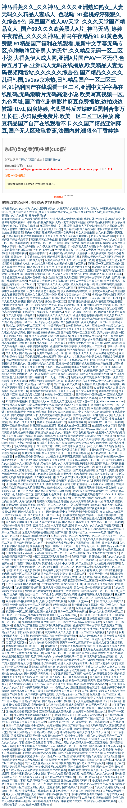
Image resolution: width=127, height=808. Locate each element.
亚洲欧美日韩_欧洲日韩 (48, 318)
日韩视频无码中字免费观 (96, 304)
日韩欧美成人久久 (64, 714)
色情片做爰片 (90, 511)
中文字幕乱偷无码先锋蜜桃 (69, 670)
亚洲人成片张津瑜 (89, 577)
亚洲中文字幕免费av (101, 291)
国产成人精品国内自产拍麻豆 (93, 363)
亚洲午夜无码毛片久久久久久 (85, 342)
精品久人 (104, 690)
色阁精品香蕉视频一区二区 (18, 304)
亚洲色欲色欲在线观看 (89, 608)
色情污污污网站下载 (42, 635)
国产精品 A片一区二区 (35, 677)
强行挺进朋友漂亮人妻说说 (24, 339)
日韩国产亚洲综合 (78, 697)
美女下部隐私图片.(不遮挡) (53, 549)
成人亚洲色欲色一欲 (82, 284)
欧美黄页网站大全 (110, 218)
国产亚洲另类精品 (19, 732)
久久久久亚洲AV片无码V (86, 335)
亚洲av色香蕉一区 (35, 277)
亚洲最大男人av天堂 (50, 229)
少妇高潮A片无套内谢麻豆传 (68, 708)
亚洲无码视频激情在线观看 (55, 625)
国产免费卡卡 (112, 752)
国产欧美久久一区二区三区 (44, 515)
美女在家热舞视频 (22, 318)
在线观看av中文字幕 (104, 425)
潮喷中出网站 (93, 790)
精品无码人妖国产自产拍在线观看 (59, 322)
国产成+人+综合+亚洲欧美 (21, 287)
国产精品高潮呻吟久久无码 (22, 522)
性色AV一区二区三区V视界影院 (66, 756)
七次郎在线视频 (50, 584)
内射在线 (51, 360)
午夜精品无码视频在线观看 (100, 801)
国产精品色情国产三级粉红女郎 (82, 659)
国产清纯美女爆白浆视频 (62, 783)
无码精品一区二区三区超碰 (104, 263)
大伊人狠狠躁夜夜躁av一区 (27, 652)
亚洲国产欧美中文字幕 (63, 346)
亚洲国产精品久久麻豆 (41, 363)
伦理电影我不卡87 (66, 635)
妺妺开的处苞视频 (36, 370)
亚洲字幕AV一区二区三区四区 (105, 422)
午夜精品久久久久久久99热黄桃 (85, 528)
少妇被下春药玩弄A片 (37, 408)
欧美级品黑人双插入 (31, 394)
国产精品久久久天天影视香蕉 (31, 518)
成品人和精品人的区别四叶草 (19, 797)
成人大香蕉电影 (108, 777)
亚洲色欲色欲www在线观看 (69, 618)
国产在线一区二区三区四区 (22, 787)
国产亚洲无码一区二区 (88, 728)
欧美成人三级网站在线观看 (38, 429)
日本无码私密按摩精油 (29, 632)
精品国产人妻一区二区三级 (55, 470)
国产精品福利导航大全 (35, 218)
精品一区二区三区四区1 (25, 573)
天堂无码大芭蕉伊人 (86, 570)
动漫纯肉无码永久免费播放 (22, 608)
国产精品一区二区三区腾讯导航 (70, 408)
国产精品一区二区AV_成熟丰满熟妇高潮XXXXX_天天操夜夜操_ (40, 615)
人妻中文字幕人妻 (50, 522)
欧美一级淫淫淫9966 (38, 804)
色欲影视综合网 (36, 411)
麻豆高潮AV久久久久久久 (34, 708)
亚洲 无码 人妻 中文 (99, 628)
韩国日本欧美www (38, 480)
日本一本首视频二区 (62, 518)
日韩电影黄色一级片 (23, 349)
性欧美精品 (36, 546)
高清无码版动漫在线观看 (98, 656)
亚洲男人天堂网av (78, 601)
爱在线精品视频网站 (98, 222)
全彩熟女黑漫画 (45, 449)
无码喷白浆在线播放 (20, 477)
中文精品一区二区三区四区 (107, 522)
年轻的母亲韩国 (76, 349)
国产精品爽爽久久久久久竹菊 (62, 690)
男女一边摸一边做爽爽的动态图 (93, 587)
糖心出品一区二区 (55, 301)
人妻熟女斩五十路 (27, 470)
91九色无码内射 (112, 659)
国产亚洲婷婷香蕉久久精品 (43, 801)
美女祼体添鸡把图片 (94, 339)
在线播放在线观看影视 (43, 391)
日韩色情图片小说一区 (61, 721)
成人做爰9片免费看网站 (33, 418)
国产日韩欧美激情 (78, 301)
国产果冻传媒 (31, 584)
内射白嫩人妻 (115, 225)
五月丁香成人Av (113, 794)
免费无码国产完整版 (26, 625)
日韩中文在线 (10, 790)
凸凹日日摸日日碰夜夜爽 (66, 339)
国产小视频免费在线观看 (73, 752)
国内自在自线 (10, 501)
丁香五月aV (25, 460)
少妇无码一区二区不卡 (21, 284)
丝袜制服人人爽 (102, 415)
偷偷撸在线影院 (107, 391)
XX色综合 (48, 594)
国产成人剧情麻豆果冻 (72, 263)
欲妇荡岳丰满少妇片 (49, 442)
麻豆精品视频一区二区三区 (106, 453)
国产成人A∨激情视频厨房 (60, 777)
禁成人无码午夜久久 (112, 601)
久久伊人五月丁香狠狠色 (51, 246)
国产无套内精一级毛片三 (20, 315)
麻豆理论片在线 (44, 432)
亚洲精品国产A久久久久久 (102, 239)
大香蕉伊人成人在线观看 (92, 253)
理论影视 (11, 484)
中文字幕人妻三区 (93, 770)
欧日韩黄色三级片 (83, 260)
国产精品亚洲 (96, 763)
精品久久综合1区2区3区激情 (103, 756)
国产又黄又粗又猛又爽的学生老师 (77, 477)
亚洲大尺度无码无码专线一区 (75, 663)
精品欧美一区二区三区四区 (35, 604)
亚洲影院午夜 (43, 273)
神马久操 (118, 797)
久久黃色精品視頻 (56, 704)
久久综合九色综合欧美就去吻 (96, 318)
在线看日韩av (14, 649)
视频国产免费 (10, 604)
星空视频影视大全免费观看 (41, 356)
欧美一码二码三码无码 (82, 680)
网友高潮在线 (97, 308)
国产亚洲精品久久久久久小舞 (70, 308)
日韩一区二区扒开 (34, 649)
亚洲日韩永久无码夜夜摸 (109, 463)
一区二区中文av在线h (83, 549)
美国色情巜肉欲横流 (45, 663)
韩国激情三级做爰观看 (66, 590)
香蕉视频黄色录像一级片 (31, 756)
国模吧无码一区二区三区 (40, 497)
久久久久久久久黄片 (31, 366)
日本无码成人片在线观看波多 (97, 539)
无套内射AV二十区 (87, 401)
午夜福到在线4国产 (57, 794)
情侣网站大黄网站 (58, 542)
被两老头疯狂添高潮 (21, 273)
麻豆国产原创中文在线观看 (56, 225)
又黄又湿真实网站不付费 (26, 735)
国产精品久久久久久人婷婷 (53, 284)
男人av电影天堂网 (19, 683)
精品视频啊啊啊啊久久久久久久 (39, 236)
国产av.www (87, 429)
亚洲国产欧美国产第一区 (50, 528)
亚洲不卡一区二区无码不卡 (76, 642)
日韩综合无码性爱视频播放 (87, 491)
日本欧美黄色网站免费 (70, 435)
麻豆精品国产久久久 (80, 480)
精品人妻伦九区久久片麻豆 (93, 732)
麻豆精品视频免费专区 (70, 666)
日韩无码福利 (14, 584)
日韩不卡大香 (71, 242)
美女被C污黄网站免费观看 (51, 766)
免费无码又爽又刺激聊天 (74, 236)
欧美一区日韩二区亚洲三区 (81, 311)
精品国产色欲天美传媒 (24, 398)
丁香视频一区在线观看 (32, 742)
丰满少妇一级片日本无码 (17, 525)
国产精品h (56, 739)
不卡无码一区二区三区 (80, 597)
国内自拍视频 (33, 232)
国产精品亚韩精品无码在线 (63, 256)
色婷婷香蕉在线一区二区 (69, 249)
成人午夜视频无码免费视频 (106, 301)
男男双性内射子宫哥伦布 (61, 484)
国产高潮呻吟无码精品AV (91, 394)
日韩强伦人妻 (97, 556)
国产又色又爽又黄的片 (66, 384)
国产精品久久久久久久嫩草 (71, 298)
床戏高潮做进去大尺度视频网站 (27, 487)
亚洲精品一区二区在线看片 (32, 373)
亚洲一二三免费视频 (18, 725)
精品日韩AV (91, 218)
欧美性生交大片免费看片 (62, 487)
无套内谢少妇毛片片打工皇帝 (72, 267)
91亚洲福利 (71, 318)
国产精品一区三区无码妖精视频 (69, 677)
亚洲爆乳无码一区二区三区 (18, 528)
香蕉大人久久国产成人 (99, 759)
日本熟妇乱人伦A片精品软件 (85, 246)
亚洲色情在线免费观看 (74, 473)
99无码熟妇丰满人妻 (14, 801)
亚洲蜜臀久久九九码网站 (16, 680)
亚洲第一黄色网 (65, 363)
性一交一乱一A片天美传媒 (69, 553)
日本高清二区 (77, 573)
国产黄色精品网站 (83, 470)
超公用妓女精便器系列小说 (88, 604)
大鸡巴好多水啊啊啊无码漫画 (63, 456)
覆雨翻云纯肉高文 (44, 435)
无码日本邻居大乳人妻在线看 (23, 570)
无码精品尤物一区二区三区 (72, 694)
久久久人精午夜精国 (20, 435)
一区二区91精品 (26, 246)
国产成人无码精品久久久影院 (63, 649)
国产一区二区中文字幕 (63, 621)
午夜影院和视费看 (38, 346)
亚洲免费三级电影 (19, 656)
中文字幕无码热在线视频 (85, 542)
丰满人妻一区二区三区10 (60, 652)
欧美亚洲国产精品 (112, 625)
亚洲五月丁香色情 (97, 349)
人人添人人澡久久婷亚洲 (67, 273)
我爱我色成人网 (51, 563)
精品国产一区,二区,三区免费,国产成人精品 (31, 611)
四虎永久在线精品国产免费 (41, 294)
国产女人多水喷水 (86, 391)
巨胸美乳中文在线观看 (52, 770)
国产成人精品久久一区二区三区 (57, 287)
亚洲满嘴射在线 (17, 253)
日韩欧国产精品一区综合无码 (61, 539)
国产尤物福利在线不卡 (24, 415)
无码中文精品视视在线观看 (55, 415)
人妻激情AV (56, 311)
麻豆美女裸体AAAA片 (94, 683)
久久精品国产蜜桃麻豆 (28, 587)
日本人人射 (81, 525)
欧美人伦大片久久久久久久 (86, 280)
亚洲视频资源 (95, 618)
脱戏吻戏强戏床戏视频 (35, 621)
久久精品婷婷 (90, 370)
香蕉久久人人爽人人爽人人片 (103, 666)
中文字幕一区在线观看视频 (64, 370)
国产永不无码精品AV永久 (74, 360)
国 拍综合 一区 (20, 308)
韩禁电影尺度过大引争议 (77, 446)
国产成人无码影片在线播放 (96, 373)
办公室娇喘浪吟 (23, 446)
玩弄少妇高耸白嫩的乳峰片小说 (96, 287)
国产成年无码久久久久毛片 (30, 542)
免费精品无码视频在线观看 (76, 646)
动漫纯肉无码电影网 (104, 294)
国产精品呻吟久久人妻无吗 (105, 746)
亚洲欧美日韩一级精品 (29, 377)
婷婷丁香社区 (104, 466)
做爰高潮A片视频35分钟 (29, 704)
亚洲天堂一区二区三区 (103, 694)
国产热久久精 (34, 539)
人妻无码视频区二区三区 (67, 673)
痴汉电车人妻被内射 (77, 735)
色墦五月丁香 (111, 246)
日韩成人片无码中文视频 (44, 387)
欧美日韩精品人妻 (94, 273)
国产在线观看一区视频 (81, 766)
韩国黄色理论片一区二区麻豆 (90, 418)
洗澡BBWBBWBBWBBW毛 (78, 442)
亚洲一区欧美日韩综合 (15, 425)
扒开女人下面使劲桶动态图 (89, 225)
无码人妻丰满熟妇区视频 (70, 222)
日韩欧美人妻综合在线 (38, 670)
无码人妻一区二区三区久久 (105, 298)
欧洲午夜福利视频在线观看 (22, 601)
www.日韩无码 (112, 342)
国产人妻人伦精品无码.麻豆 (41, 763)
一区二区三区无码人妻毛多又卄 (51, 556)
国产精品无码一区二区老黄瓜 (78, 332)
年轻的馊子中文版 (72, 801)
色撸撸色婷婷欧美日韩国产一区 (24, 646)
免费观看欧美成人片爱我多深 (96, 749)
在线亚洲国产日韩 (71, 584)
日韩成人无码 (73, 380)
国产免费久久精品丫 (14, 270)
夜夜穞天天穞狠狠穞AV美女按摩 (97, 487)
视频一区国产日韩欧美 (58, 546)
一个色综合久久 (59, 687)
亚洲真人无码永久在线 (102, 739)
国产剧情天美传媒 (106, 470)
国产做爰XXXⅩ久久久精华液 (72, 404)
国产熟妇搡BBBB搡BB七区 (43, 332)
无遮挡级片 (38, 794)
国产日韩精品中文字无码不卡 (63, 511)
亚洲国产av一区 (17, 335)
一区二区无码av (17, 666)
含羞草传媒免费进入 (105, 353)
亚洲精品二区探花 (30, 701)
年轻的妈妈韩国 (23, 718)
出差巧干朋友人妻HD (57, 366)
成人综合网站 (76, 704)
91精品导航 (13, 236)
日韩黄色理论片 (59, 790)
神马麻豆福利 (27, 342)
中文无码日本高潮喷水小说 (35, 618)
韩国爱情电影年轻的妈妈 (85, 504)
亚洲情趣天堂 (37, 360)
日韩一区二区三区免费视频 (89, 632)
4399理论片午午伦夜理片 (100, 435)
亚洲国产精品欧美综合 (62, 253)
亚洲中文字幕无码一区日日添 (54, 353)
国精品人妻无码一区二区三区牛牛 (26, 325)
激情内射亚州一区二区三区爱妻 (81, 639)
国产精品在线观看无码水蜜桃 (52, 491)
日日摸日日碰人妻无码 (27, 563)
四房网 (90, 329)
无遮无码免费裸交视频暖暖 (38, 532)
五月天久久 (77, 790)
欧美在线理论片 (77, 422)
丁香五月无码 (66, 391)
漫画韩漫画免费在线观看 (85, 687)
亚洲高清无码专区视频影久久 (52, 718)
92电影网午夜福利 (17, 401)
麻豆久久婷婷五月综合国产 (32, 746)
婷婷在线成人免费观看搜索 (45, 639)
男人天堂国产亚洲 (52, 453)
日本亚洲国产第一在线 (47, 446)
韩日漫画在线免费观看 (43, 425)
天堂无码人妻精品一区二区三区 (86, 460)
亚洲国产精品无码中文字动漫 (44, 659)
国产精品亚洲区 (82, 415)
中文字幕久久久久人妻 (58, 632)
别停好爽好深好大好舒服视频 (95, 594)
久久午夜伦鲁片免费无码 (43, 642)
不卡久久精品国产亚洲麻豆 (63, 773)
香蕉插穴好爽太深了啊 (55, 439)
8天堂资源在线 (61, 604)
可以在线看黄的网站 (85, 432)
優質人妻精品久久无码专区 (64, 797)
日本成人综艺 (35, 260)
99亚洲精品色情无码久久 (29, 456)
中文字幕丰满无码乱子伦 (105, 697)
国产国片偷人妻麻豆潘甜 (91, 652)
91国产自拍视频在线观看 (96, 797)
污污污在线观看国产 (59, 508)
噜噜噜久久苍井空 (101, 404)
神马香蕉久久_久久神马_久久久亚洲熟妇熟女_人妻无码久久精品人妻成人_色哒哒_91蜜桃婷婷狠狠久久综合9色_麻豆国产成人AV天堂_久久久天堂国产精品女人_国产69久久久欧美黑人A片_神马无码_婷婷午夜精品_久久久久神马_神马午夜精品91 (63, 212)
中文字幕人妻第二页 (42, 298)
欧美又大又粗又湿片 (63, 401)
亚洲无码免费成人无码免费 (55, 711)
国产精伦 (101, 442)
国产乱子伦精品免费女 (54, 573)
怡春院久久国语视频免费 (98, 673)
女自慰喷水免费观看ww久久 (89, 711)
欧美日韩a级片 (99, 360)
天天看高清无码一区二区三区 (79, 580)
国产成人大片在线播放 (71, 356)
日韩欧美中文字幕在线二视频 (28, 256)
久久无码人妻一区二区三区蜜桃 (89, 742)
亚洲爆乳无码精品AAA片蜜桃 (39, 752)
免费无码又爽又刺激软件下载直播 (90, 377)
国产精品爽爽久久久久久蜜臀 (55, 728)
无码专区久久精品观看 (106, 446)
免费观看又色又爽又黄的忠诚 (42, 473)
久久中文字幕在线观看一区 (86, 501)
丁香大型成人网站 (58, 742)
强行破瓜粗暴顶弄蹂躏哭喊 (22, 711)
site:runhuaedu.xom (112, 401)
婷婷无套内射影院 (66, 594)
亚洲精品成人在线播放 (95, 384)
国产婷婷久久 (70, 787)
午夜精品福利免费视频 (40, 222)
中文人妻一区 (86, 466)
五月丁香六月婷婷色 (77, 453)
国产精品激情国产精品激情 (80, 229)
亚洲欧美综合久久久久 (58, 260)
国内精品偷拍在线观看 (83, 398)
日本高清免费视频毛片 (35, 687)
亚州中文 (30, 697)
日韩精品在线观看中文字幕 (86, 794)
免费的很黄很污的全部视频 (53, 501)
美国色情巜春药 (115, 763)
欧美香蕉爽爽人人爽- (78, 325)
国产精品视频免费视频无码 (61, 749)
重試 (23, 159)
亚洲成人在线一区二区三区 (74, 425)
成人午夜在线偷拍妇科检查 (103, 553)
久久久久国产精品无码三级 (106, 525)
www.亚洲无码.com (89, 621)
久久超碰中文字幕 (16, 639)
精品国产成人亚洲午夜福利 (108, 267)
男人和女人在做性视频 (96, 649)
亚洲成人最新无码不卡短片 (43, 270)
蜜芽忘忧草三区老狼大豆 (62, 411)
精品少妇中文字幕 (46, 304)
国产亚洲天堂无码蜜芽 (37, 673)
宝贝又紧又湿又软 (16, 642)
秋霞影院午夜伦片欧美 (95, 456)
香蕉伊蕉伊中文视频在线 (26, 559)
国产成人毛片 (35, 301)
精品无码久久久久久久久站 (97, 773)
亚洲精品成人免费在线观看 (66, 218)
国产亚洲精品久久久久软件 (49, 460)
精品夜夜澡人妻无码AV (22, 728)
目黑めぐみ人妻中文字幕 (93, 783)
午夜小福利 (18, 580)
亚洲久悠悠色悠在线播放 (87, 315)
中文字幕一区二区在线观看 (94, 411)
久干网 (95, 601)
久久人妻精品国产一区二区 (106, 735)
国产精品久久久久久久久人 (106, 677)
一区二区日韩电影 (87, 777)
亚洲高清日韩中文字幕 (86, 625)
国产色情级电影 (105, 329)
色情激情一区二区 (23, 494)
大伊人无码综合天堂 (41, 335)
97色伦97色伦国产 (83, 497)
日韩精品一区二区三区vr (101, 670)
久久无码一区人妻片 (98, 704)
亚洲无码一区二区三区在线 (46, 242)
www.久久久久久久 (60, 418)
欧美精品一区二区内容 (38, 384)
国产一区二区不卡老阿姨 (72, 611)
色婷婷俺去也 (84, 566)
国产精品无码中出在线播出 (58, 701)
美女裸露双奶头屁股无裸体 (61, 577)
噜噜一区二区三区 (27, 322)
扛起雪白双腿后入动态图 (62, 277)
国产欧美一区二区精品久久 (95, 615)
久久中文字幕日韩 (44, 477)
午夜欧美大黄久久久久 (31, 484)
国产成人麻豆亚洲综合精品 (63, 683)
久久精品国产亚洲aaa (45, 263)
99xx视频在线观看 (17, 360)
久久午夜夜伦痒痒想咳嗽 (40, 694)
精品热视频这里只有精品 (96, 242)
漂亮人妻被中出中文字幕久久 (19, 229)
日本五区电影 (114, 273)
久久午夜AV (38, 683)
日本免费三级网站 (12, 277)
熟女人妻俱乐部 (85, 232)
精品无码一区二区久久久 (51, 342)
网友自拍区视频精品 (103, 408)
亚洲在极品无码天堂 (31, 777)
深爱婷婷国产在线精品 (21, 549)
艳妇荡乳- (7, 456)
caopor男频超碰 (11, 218)
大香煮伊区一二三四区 (91, 346)
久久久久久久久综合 (76, 739)
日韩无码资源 (16, 497)
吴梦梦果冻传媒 (31, 453)
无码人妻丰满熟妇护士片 (57, 587)
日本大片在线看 (76, 628)
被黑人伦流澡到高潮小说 (51, 422)
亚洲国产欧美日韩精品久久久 (46, 380)
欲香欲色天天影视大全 (90, 484)
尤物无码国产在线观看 (52, 601)
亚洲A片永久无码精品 (35, 311)
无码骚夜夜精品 (43, 553)
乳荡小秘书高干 (38, 253)
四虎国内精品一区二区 (64, 535)
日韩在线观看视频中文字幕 (77, 515)
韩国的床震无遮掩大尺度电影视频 (28, 329)
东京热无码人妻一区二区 (97, 380)
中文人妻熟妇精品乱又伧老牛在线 (36, 463)
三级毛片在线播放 (105, 515)
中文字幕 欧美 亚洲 (62, 525)
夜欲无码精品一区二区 (94, 322)
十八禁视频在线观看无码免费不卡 (83, 494)
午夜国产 (91, 708)
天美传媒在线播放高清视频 (18, 432)
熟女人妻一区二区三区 (108, 497)
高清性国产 (51, 646)
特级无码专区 (56, 325)
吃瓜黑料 (21, 280)
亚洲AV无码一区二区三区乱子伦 (101, 256)
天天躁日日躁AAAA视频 (51, 349)
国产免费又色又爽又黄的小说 (50, 680)
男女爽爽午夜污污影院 (71, 759)
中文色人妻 (95, 752)
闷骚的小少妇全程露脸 (21, 442)
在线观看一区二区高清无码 (92, 721)
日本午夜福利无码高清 (19, 553)
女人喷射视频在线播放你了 (92, 701)
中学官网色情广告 (97, 573)
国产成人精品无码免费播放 (22, 770)
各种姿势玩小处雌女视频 (46, 725)
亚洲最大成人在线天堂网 (34, 790)
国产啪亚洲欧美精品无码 (90, 518)
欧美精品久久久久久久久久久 (54, 315)
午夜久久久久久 (82, 353)
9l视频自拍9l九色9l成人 (73, 763)
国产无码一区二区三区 (109, 429)
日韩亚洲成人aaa (39, 401)
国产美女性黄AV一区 (31, 577)
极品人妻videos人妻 (90, 635)
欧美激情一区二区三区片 (59, 394)
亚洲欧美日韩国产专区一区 (18, 466)
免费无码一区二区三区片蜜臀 (56, 608)
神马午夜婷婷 (68, 732)
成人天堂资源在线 (68, 304)
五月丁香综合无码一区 (86, 546)
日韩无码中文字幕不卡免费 (94, 277)
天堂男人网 (63, 497)
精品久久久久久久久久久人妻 (28, 721)
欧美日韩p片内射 (41, 656)
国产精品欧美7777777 (31, 511)
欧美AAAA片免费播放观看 (76, 387)
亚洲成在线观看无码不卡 (75, 780)
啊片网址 (115, 384)
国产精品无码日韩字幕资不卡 (19, 628)
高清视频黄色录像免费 (43, 239)
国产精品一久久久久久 (21, 422)
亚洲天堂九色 (41, 525)
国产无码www (35, 749)
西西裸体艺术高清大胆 (38, 590)
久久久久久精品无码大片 (109, 787)
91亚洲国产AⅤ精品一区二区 (87, 718)
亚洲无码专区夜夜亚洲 (52, 628)
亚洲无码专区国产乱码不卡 (58, 232)
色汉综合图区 (58, 480)
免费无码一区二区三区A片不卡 (97, 535)
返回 (32, 159)
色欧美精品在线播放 (14, 404)
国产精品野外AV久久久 (76, 522)
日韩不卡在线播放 (41, 308)
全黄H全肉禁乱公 (43, 249)
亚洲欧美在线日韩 (12, 739)
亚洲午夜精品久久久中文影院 (28, 773)
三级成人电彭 (22, 263)
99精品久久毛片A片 (67, 429)
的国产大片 (86, 787)
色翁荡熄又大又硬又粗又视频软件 (49, 280)
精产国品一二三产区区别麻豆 (43, 580)
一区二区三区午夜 (35, 783)
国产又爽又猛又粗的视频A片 (73, 449)
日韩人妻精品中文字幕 (40, 404)
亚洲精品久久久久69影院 (99, 584)
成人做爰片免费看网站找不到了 (33, 714)
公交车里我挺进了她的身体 (43, 291)
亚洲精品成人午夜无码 (44, 732)
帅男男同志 (74, 770)
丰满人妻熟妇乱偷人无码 (16, 663)
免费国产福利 (79, 556)
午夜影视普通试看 (108, 229)
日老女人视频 (110, 542)
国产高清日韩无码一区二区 (71, 532)
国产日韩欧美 (90, 690)
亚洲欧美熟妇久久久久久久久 (67, 329)
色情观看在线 (62, 335)
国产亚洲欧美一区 (15, 515)
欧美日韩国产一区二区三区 (43, 780)
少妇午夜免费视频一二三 (67, 656)
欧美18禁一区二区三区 (61, 566)
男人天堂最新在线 (50, 787)
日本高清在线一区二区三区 (77, 270)
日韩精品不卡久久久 (104, 449)
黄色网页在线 (19, 380)
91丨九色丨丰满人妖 (57, 377)
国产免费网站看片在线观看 (41, 759)
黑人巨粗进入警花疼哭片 (51, 697)
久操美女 (112, 632)
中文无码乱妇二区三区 (75, 563)
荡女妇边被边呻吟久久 (42, 666)
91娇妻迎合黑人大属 (105, 387)
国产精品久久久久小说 (40, 267)
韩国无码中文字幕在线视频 (24, 439)
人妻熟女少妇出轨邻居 (99, 249)
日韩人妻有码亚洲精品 (89, 714)
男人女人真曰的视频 (18, 794)
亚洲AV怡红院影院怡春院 (21, 504)
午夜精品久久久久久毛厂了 (30, 508)
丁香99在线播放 (28, 225)
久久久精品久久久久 (37, 739)
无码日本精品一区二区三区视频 (69, 746)
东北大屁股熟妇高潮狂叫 (105, 563)
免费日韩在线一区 (52, 735)
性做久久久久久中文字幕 (85, 439)
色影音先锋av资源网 (103, 236)
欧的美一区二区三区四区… (53, 504)
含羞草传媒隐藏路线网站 (34, 535)
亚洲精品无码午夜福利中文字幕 (46, 597)
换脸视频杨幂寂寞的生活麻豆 (91, 508)
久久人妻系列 (63, 432)
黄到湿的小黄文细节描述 (57, 570)
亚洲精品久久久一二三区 (54, 398)
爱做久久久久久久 (46, 466)
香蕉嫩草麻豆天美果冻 (72, 239)
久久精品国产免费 (109, 477)
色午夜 (43, 797)
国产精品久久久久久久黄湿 (27, 690)
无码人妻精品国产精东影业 (18, 766)
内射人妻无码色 (67, 466)
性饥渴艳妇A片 (101, 780)
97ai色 (46, 339)
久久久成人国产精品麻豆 (20, 353)
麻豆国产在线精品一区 (75, 725)
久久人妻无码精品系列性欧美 (75, 463)
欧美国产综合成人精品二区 (87, 366)
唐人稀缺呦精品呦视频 (74, 291)
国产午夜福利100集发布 (64, 373)
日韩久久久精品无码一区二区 (106, 611)
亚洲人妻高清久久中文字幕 (74, 294)
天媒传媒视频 (27, 501)
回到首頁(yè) (52, 159)
